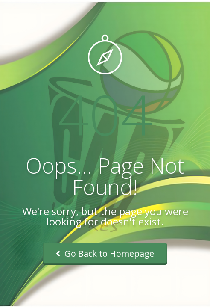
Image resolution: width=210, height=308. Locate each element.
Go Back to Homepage (105, 253)
